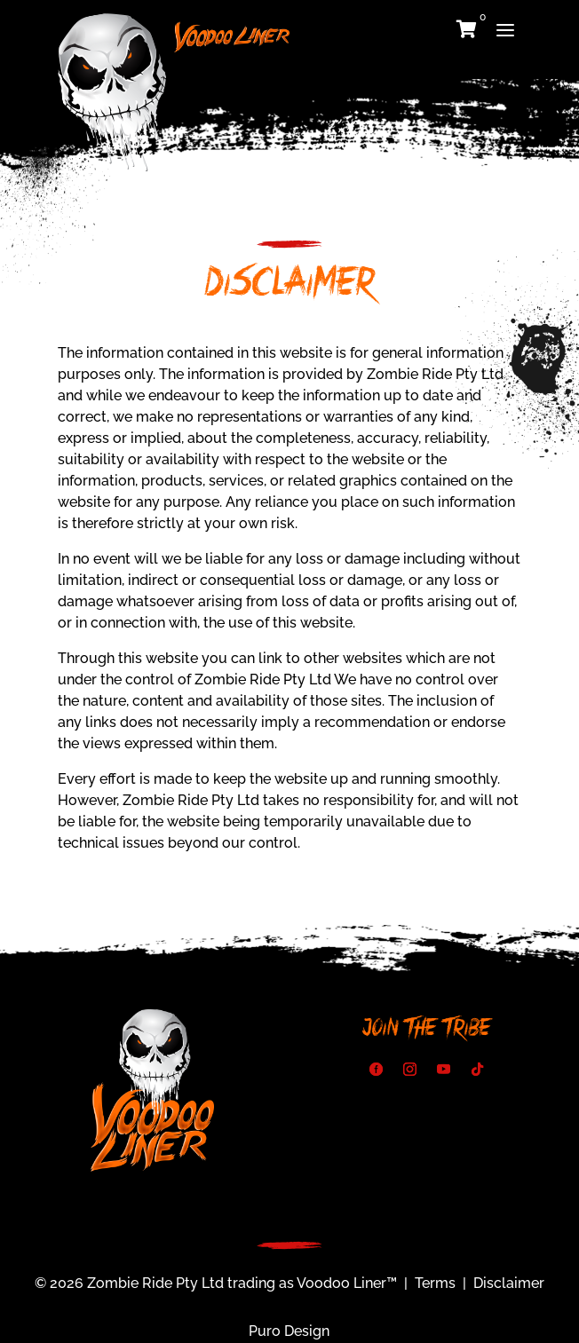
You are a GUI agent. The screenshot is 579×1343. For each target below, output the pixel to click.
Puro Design (289, 1331)
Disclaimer (508, 1283)
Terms (435, 1283)
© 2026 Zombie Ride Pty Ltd (129, 1283)
